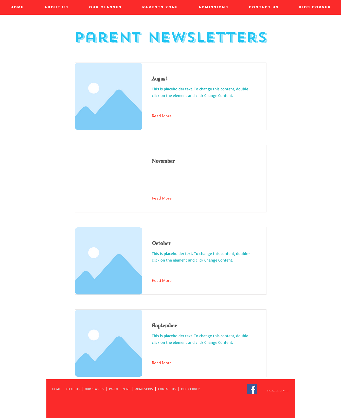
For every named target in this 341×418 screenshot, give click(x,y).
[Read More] (166, 116)
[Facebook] (252, 389)
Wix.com (286, 391)
